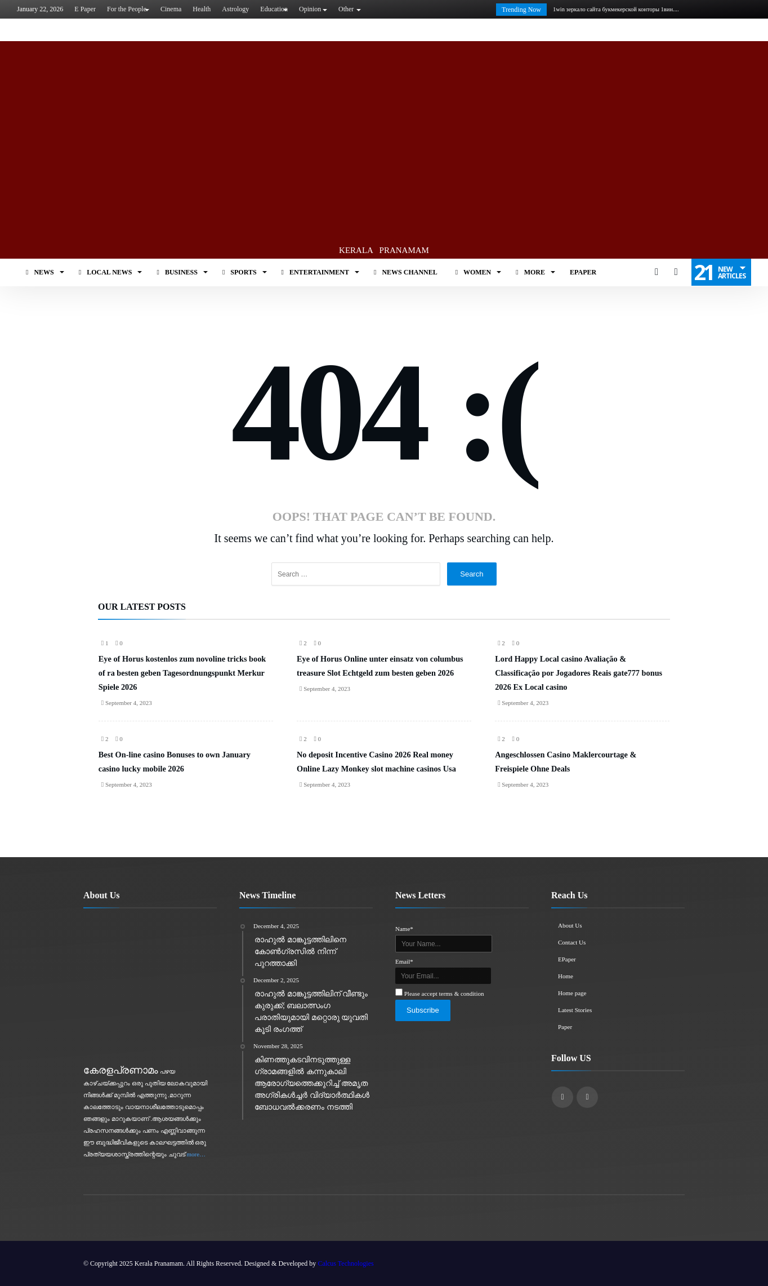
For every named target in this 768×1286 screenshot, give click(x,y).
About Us (570, 925)
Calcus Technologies (345, 1263)
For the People (126, 9)
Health (202, 9)
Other (346, 9)
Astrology (235, 9)
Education (274, 9)
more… (196, 1154)
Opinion (310, 9)
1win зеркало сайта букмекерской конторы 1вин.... (613, 9)
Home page (572, 993)
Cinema (170, 9)
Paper (565, 1026)
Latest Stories (575, 1009)
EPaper (567, 959)
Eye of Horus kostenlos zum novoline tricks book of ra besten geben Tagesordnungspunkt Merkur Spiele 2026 (182, 672)
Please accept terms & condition (444, 993)
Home (565, 976)
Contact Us (572, 942)
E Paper (85, 9)
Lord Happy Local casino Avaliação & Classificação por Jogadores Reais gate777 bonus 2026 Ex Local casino (578, 672)
